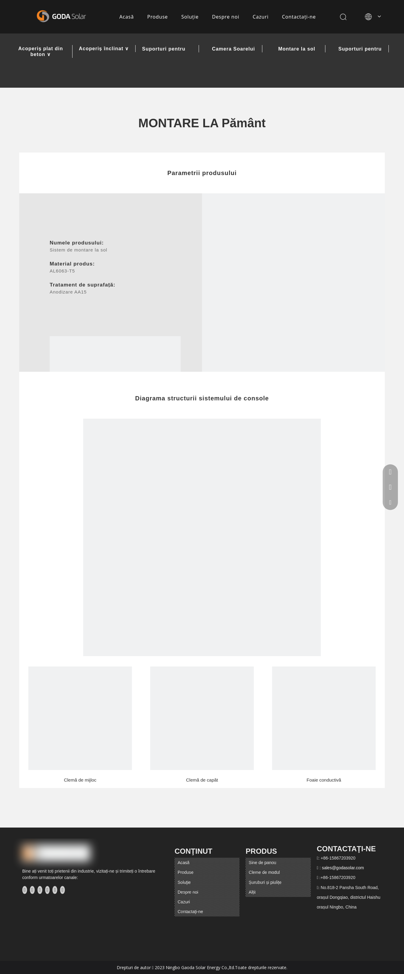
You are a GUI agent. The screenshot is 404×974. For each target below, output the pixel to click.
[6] (324, 718)
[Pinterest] (62, 890)
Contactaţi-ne (299, 16)
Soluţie (190, 16)
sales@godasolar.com (343, 867)
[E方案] (293, 284)
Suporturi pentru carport (163, 49)
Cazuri (260, 16)
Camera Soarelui (233, 49)
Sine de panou (262, 862)
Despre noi (225, 16)
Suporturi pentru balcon (360, 49)
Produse (157, 16)
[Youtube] (47, 890)
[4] (80, 718)
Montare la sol (296, 49)
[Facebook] (24, 890)
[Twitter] (39, 890)
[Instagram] (54, 890)
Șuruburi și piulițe (265, 882)
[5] (202, 718)
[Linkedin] (32, 890)
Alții (252, 892)
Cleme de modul (264, 872)
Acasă (126, 16)
